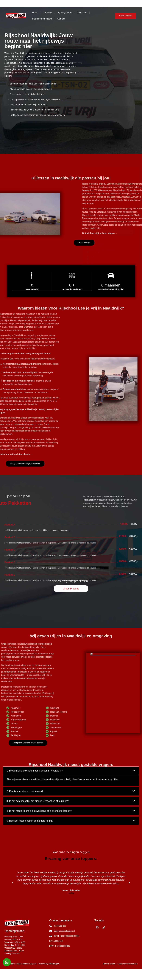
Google (92, 130)
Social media (94, 127)
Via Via (92, 133)
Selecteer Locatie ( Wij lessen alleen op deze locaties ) (109, 102)
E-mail (113, 92)
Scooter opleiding (96, 117)
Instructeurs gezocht (42, 19)
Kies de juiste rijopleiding (96, 111)
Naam (88, 83)
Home (35, 12)
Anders (92, 136)
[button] (12, 911)
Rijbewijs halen (64, 12)
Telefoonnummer (93, 92)
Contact (61, 19)
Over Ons (82, 12)
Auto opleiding (95, 114)
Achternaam (116, 83)
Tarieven (48, 12)
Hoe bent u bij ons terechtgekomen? (101, 124)
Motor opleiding (96, 120)
